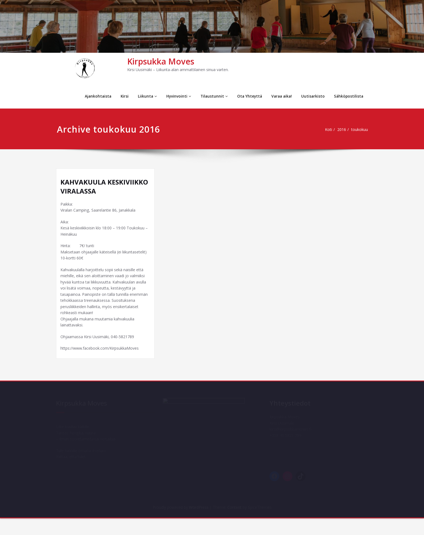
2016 (343, 129)
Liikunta (143, 96)
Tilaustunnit (211, 96)
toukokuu (362, 129)
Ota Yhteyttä (247, 96)
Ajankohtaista (93, 96)
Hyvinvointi (174, 96)
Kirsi (120, 96)
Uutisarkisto (312, 96)
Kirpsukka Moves (160, 61)
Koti (329, 129)
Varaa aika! (280, 96)
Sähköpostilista (348, 96)
